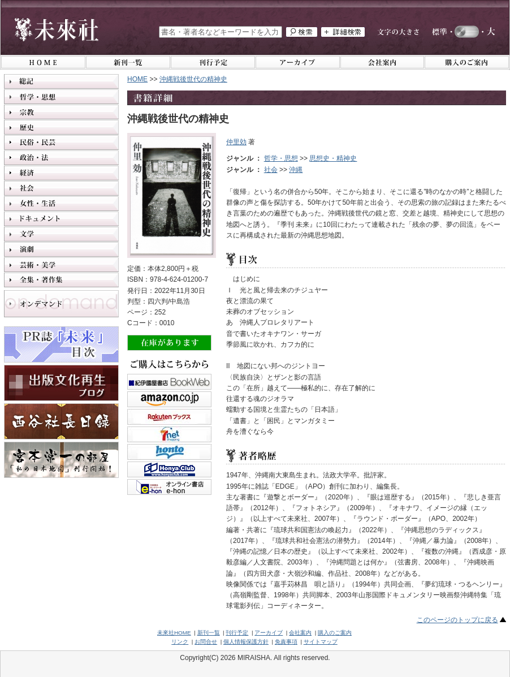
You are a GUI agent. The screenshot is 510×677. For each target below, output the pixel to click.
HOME (137, 79)
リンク (179, 642)
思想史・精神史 (333, 158)
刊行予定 (237, 632)
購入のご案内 (335, 632)
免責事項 (286, 642)
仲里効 (236, 142)
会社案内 (300, 632)
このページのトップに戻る (457, 620)
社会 (271, 170)
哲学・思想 (281, 158)
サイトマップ (321, 642)
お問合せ (206, 642)
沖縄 (295, 170)
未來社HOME (174, 632)
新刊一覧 (208, 632)
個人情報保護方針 (246, 642)
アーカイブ (268, 632)
